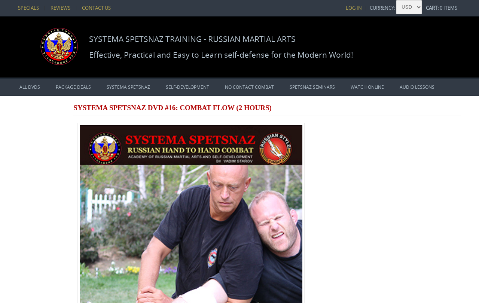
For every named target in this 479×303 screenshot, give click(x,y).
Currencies (34, 248)
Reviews (49, 7)
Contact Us (82, 7)
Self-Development (187, 86)
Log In (370, 7)
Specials (21, 7)
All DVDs (29, 86)
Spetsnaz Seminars (312, 86)
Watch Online (367, 86)
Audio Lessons (417, 86)
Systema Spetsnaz (128, 86)
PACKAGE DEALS (73, 86)
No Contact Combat (249, 86)
